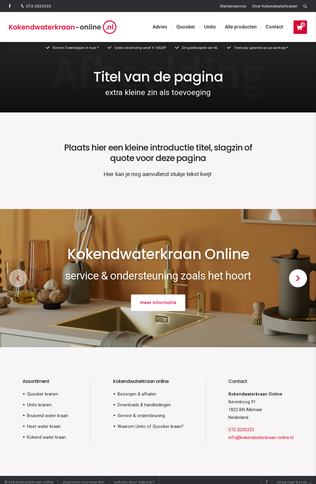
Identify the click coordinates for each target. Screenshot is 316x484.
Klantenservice (233, 6)
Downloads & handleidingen (144, 405)
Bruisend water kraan (47, 415)
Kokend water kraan (46, 437)
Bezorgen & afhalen (137, 394)
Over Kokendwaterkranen (274, 6)
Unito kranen (39, 405)
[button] (298, 278)
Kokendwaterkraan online (140, 381)
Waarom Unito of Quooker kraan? (150, 426)
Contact (274, 27)
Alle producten (241, 27)
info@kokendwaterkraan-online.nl (261, 437)
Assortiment (35, 381)
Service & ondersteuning (141, 415)
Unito (210, 27)
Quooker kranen (42, 394)
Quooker (185, 27)
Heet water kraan (44, 426)
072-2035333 (35, 6)
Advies (160, 27)
